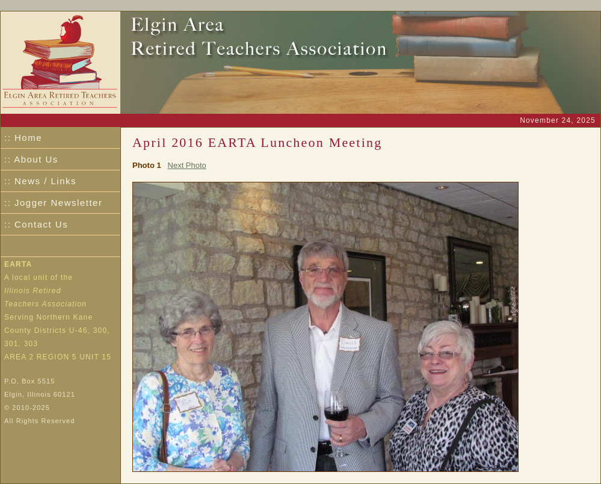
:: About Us (31, 159)
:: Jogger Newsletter (53, 202)
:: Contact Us (36, 224)
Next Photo (187, 165)
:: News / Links (40, 181)
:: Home (23, 137)
